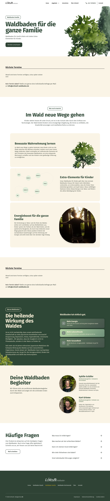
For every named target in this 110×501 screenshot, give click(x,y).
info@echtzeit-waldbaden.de (18, 86)
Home (29, 485)
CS (22, 497)
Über (74, 485)
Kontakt (80, 485)
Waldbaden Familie (50, 485)
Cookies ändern (100, 497)
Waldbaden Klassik (38, 485)
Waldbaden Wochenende (64, 485)
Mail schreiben (12, 451)
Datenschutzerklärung (88, 497)
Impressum (77, 497)
